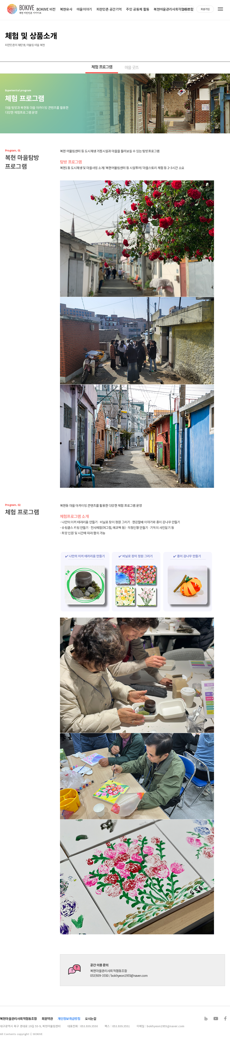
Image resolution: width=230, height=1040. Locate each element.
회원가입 (205, 9)
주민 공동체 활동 (137, 9)
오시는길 (90, 1018)
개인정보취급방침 (69, 1018)
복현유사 (66, 9)
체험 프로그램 (101, 67)
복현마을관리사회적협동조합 (173, 9)
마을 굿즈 (132, 67)
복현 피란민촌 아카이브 (24, 9)
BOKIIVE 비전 (45, 9)
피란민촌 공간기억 (109, 9)
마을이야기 (84, 9)
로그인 (186, 9)
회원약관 (47, 1018)
